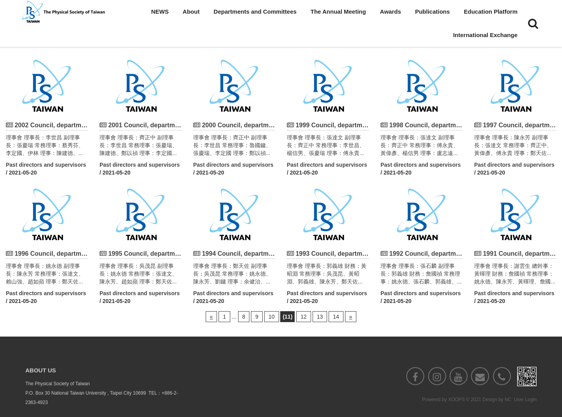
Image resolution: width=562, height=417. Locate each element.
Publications (432, 11)
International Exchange (485, 35)
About (191, 11)
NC (508, 409)
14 (336, 317)
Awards (390, 11)
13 (320, 317)
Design (489, 409)
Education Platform (491, 11)
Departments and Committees (255, 11)
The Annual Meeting (338, 11)
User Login (525, 409)
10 (272, 317)
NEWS (160, 11)
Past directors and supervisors (46, 165)
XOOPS (456, 409)
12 (304, 317)
